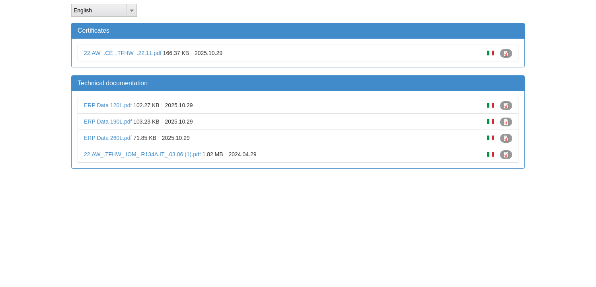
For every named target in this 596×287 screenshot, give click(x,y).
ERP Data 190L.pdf (108, 121)
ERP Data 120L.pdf (108, 105)
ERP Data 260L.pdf (108, 138)
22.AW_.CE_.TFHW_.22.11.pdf (123, 53)
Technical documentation (113, 83)
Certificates (93, 30)
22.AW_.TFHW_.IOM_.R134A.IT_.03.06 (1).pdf (142, 154)
